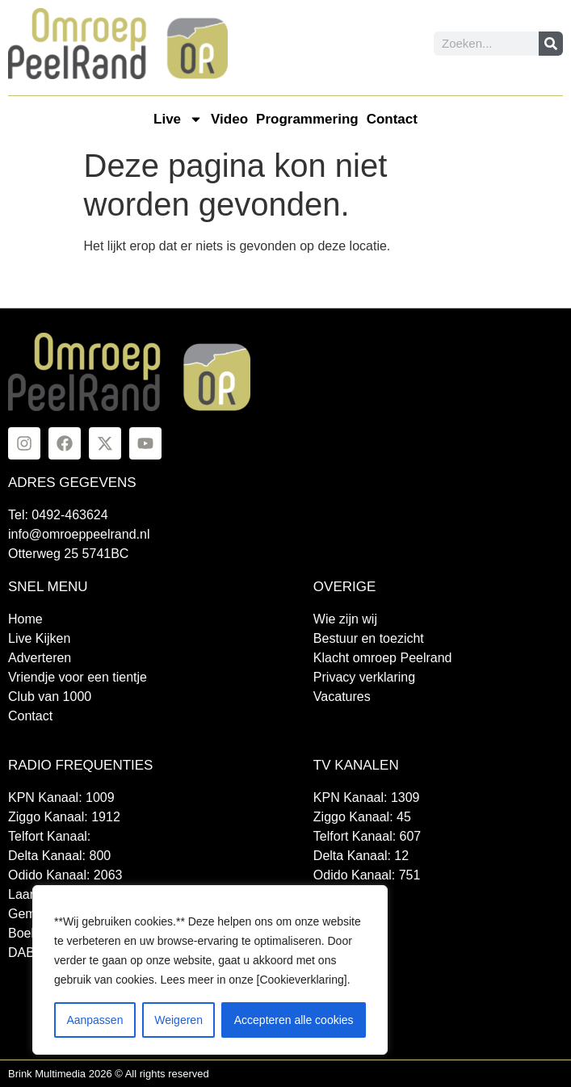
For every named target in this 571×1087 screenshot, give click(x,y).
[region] (210, 970)
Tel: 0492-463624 (58, 515)
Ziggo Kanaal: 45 (362, 817)
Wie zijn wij (345, 619)
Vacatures (342, 696)
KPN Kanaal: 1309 (366, 797)
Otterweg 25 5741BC (68, 553)
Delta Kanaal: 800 (59, 855)
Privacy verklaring (364, 677)
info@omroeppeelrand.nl (78, 534)
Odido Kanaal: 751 (367, 875)
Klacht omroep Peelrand (382, 658)
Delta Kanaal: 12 (361, 855)
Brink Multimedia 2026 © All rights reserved (108, 1074)
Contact (392, 119)
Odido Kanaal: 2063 (65, 875)
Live (178, 119)
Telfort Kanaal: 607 (367, 836)
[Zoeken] (551, 43)
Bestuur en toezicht (368, 638)
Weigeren (178, 1020)
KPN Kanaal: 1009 (61, 797)
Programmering (307, 119)
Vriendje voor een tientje (77, 677)
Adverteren (39, 658)
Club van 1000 (49, 696)
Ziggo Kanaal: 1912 (64, 817)
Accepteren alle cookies (294, 1020)
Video (229, 119)
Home (25, 619)
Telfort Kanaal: (49, 836)
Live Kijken (39, 638)
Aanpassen (94, 1020)
